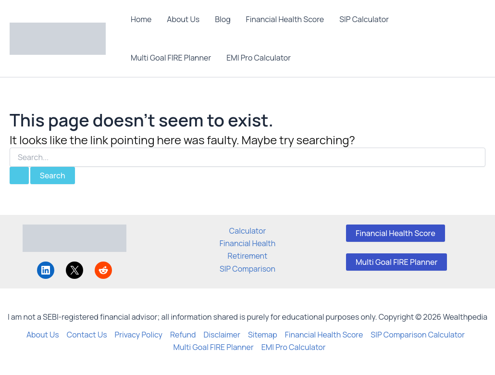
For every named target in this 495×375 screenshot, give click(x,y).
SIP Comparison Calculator (418, 334)
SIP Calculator (364, 19)
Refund (183, 334)
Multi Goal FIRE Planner (171, 57)
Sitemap (262, 334)
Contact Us (87, 334)
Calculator (247, 230)
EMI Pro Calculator (258, 57)
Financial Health (248, 243)
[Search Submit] (19, 175)
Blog (222, 19)
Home (141, 19)
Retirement (248, 255)
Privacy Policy (138, 334)
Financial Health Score (285, 19)
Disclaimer (222, 334)
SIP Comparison (247, 268)
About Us (183, 19)
